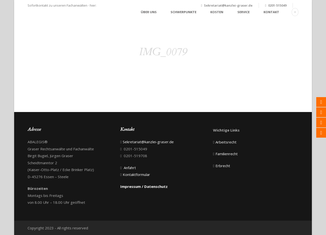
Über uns (149, 12)
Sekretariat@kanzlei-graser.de (228, 5)
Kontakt (271, 12)
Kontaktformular (136, 174)
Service (243, 12)
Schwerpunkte (183, 12)
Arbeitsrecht (225, 142)
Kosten (216, 12)
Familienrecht (226, 153)
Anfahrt (130, 167)
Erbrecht (222, 165)
